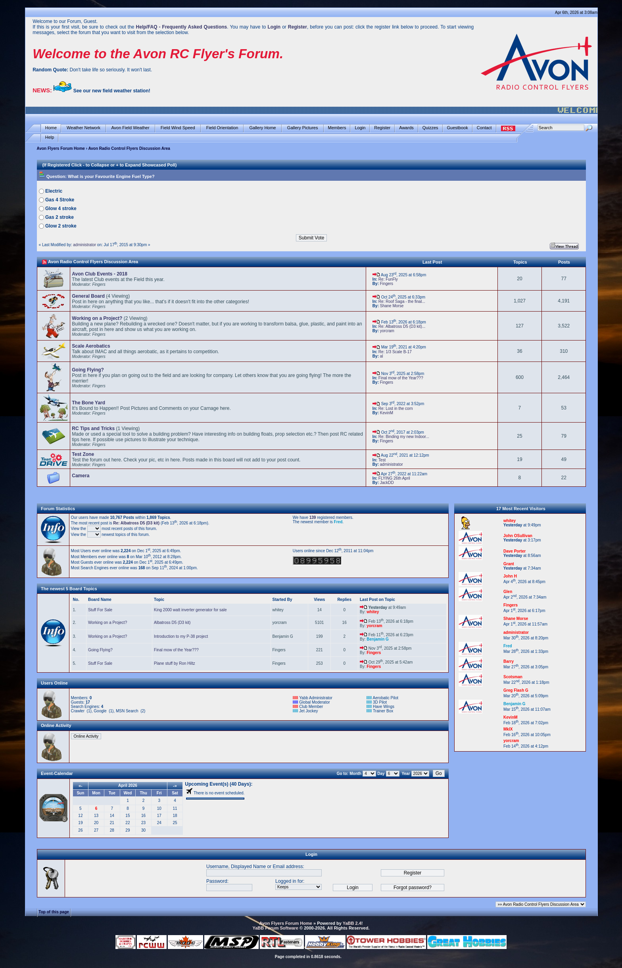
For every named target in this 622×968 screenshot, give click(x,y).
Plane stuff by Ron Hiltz (174, 663)
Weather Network (83, 128)
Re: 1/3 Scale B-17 (395, 352)
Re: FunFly (388, 279)
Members (337, 128)
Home (51, 128)
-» (175, 785)
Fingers (386, 283)
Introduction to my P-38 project (181, 636)
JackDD (387, 482)
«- (81, 785)
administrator (84, 245)
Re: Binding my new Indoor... (403, 436)
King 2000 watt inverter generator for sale (190, 610)
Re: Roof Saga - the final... (401, 301)
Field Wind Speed (178, 128)
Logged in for (289, 881)
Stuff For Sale (100, 610)
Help (49, 137)
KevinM (386, 413)
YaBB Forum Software (275, 928)
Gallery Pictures (302, 128)
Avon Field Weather (130, 128)
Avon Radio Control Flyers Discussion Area (93, 261)
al (381, 356)
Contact (484, 128)
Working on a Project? (107, 622)
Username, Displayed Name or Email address (254, 866)
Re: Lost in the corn (395, 408)
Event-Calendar (57, 773)
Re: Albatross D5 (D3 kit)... (401, 326)
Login (360, 128)
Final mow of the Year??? (400, 378)
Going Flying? (100, 650)
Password (216, 881)
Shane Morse (391, 306)
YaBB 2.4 (352, 923)
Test (382, 460)
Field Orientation (222, 128)
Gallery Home (262, 128)
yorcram (387, 331)
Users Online (54, 683)
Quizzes (430, 128)
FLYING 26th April (394, 478)
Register (382, 128)
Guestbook (457, 128)
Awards (406, 128)
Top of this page (53, 911)
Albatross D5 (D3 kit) (172, 622)
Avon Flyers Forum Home (61, 148)
